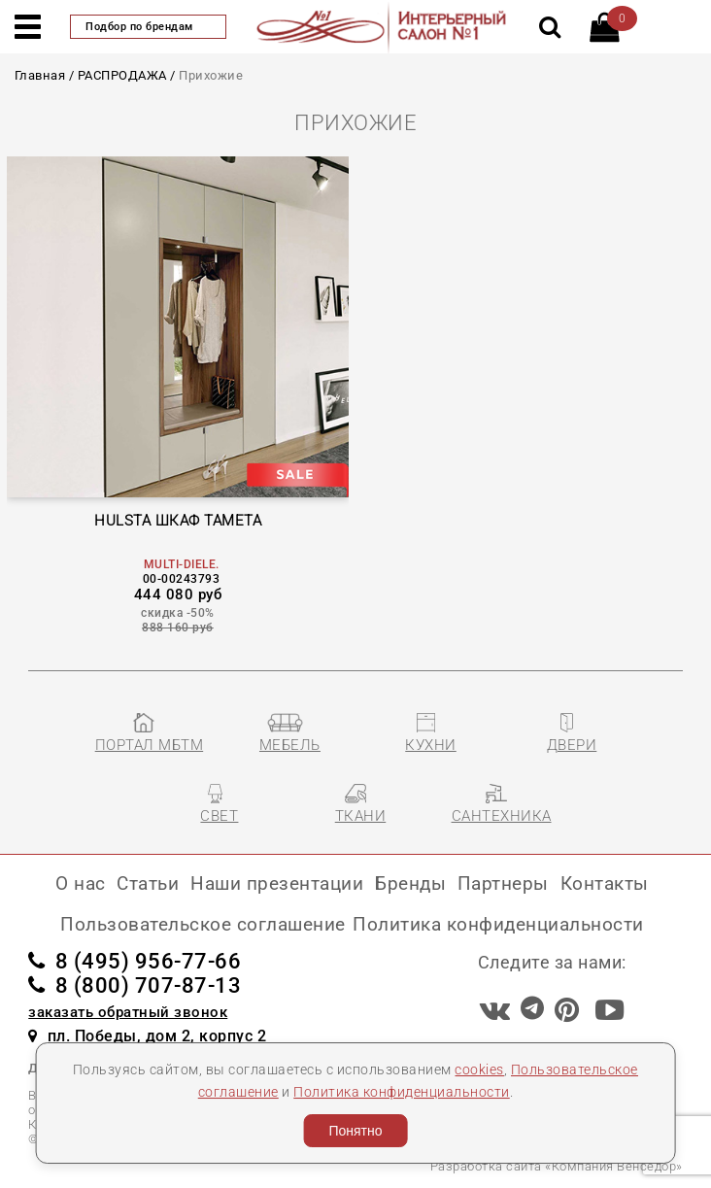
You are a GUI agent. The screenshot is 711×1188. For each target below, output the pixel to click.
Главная (40, 75)
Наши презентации (276, 883)
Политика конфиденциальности (401, 1092)
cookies (479, 1069)
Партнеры (503, 883)
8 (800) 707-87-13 (134, 985)
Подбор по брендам (148, 26)
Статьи (148, 883)
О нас (80, 883)
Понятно (355, 1130)
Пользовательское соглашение (203, 924)
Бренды (410, 883)
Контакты (604, 883)
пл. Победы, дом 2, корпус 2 (147, 1036)
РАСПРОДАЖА (122, 75)
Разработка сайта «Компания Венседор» (556, 1166)
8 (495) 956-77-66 (134, 961)
